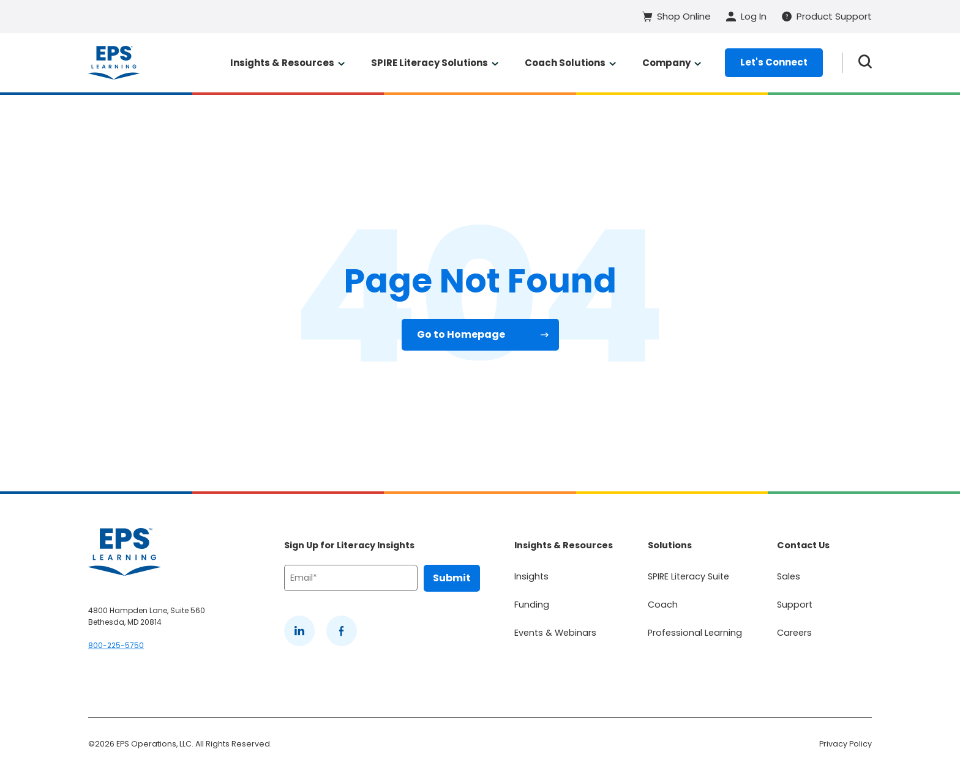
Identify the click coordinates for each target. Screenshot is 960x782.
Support (794, 604)
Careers (794, 633)
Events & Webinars (555, 633)
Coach (663, 604)
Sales (788, 576)
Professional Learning (695, 633)
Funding (531, 604)
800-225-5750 (116, 645)
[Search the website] (865, 63)
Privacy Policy (845, 744)
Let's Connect (774, 62)
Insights (531, 576)
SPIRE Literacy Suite (688, 576)
